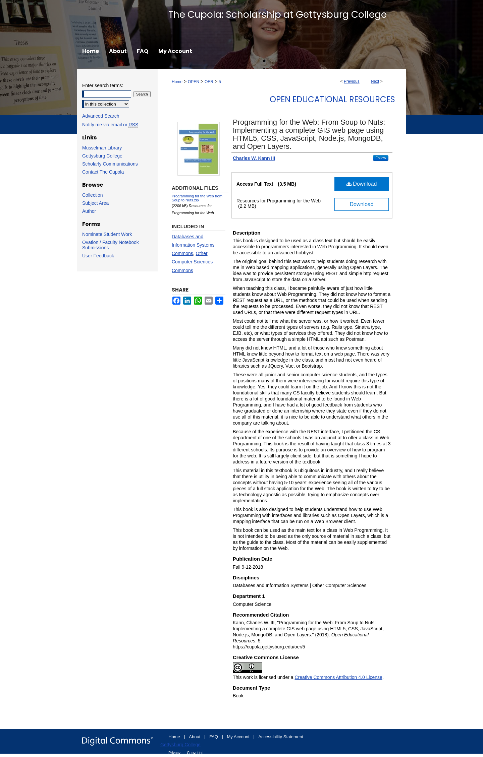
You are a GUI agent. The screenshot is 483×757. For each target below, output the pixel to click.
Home (177, 81)
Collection (92, 195)
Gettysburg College (102, 156)
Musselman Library (102, 147)
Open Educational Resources (332, 99)
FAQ (214, 736)
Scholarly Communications (110, 164)
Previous (352, 81)
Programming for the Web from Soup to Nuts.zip (197, 198)
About (195, 736)
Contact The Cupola (103, 172)
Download (361, 184)
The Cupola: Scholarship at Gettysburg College (277, 14)
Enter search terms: (102, 85)
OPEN (193, 81)
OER (209, 81)
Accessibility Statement (280, 736)
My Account (239, 736)
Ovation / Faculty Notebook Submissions (110, 245)
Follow (380, 158)
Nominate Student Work (107, 234)
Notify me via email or (110, 124)
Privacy (174, 753)
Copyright (195, 753)
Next (375, 81)
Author (89, 211)
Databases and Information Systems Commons (193, 245)
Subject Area (95, 203)
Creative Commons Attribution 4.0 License (338, 677)
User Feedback (98, 255)
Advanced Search (100, 116)
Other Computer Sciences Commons (192, 262)
